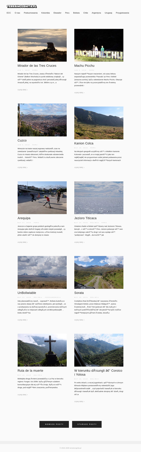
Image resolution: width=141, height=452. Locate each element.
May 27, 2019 (24, 222)
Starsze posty (87, 424)
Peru (67, 13)
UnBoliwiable (27, 293)
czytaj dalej (23, 90)
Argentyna (96, 13)
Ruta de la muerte (30, 370)
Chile (85, 13)
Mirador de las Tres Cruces (37, 65)
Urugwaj (108, 13)
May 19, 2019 (24, 375)
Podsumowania (31, 13)
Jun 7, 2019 (24, 70)
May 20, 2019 (81, 297)
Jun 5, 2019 (24, 144)
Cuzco (22, 140)
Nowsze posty (54, 424)
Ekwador (57, 13)
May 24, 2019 (81, 222)
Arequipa (24, 218)
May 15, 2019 (81, 379)
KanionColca (83, 143)
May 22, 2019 (24, 297)
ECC (9, 13)
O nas (17, 13)
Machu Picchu (84, 65)
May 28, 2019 (81, 147)
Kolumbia (45, 13)
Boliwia (76, 13)
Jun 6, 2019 (80, 70)
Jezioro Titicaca (85, 218)
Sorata (79, 293)
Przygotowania (122, 13)
